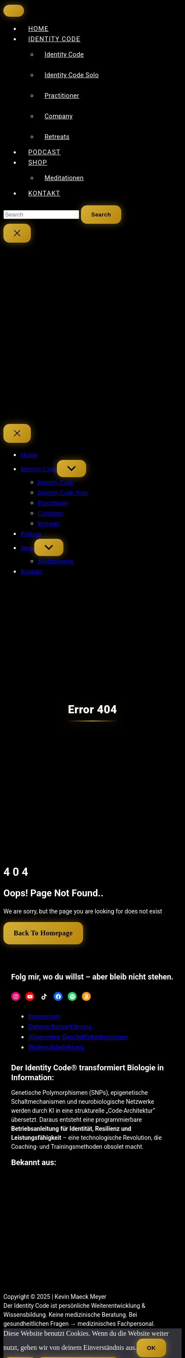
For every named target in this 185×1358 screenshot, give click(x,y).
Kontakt (44, 193)
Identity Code (54, 39)
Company (59, 116)
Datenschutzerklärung (59, 1027)
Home (29, 454)
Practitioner (62, 95)
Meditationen (64, 178)
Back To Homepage (43, 933)
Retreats (57, 137)
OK (151, 1348)
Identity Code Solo (72, 75)
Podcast (31, 533)
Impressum (44, 1016)
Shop (37, 162)
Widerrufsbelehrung (56, 1047)
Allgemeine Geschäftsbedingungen (78, 1037)
